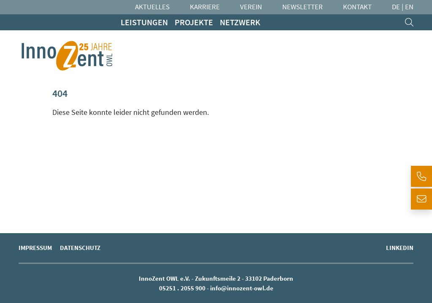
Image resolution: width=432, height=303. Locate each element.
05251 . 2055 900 (182, 288)
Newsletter (302, 6)
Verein (251, 6)
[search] (409, 22)
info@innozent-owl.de (241, 288)
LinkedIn (399, 248)
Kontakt (357, 6)
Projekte (194, 22)
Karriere (205, 6)
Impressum (35, 248)
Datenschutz (80, 248)
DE (396, 6)
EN (409, 6)
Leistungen (144, 22)
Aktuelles (152, 6)
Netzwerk (240, 22)
